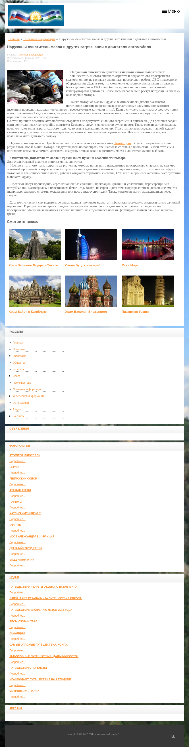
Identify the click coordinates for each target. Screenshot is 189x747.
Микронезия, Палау (24, 691)
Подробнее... (17, 461)
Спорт (16, 376)
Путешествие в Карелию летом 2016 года (40, 609)
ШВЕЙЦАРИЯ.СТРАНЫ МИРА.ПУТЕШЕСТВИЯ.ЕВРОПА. (45, 598)
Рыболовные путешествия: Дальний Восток (43, 656)
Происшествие (22, 382)
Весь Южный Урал (23, 621)
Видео (17, 409)
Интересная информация (28, 396)
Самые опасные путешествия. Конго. (38, 644)
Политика (19, 349)
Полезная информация (27, 389)
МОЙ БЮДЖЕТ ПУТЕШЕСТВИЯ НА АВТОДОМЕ (40, 679)
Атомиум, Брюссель (24, 455)
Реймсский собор (23, 478)
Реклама (16, 708)
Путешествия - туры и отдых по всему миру (43, 586)
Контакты (18, 416)
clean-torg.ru (122, 143)
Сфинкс (15, 525)
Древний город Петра (25, 548)
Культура (18, 369)
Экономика (19, 356)
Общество (19, 362)
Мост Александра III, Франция (31, 536)
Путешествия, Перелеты (28, 667)
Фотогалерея (21, 402)
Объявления (19, 428)
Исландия (17, 633)
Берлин (15, 467)
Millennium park (21, 559)
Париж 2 (15, 501)
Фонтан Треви (20, 490)
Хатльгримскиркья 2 (25, 513)
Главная (18, 342)
